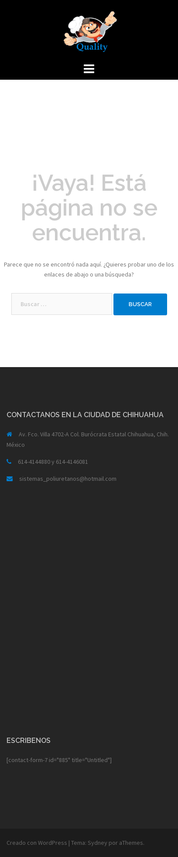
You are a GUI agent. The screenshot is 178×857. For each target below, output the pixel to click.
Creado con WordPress (37, 843)
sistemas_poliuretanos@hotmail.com (67, 478)
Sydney (97, 843)
